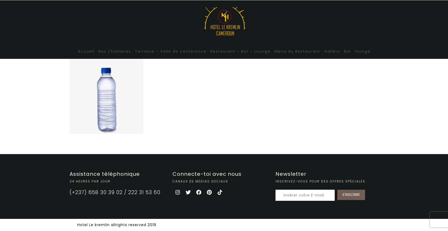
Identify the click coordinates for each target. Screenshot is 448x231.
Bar (347, 51)
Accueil (86, 51)
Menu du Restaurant (297, 51)
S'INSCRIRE (351, 194)
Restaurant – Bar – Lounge (240, 51)
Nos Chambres (114, 51)
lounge (363, 51)
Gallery (332, 51)
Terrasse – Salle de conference (170, 51)
